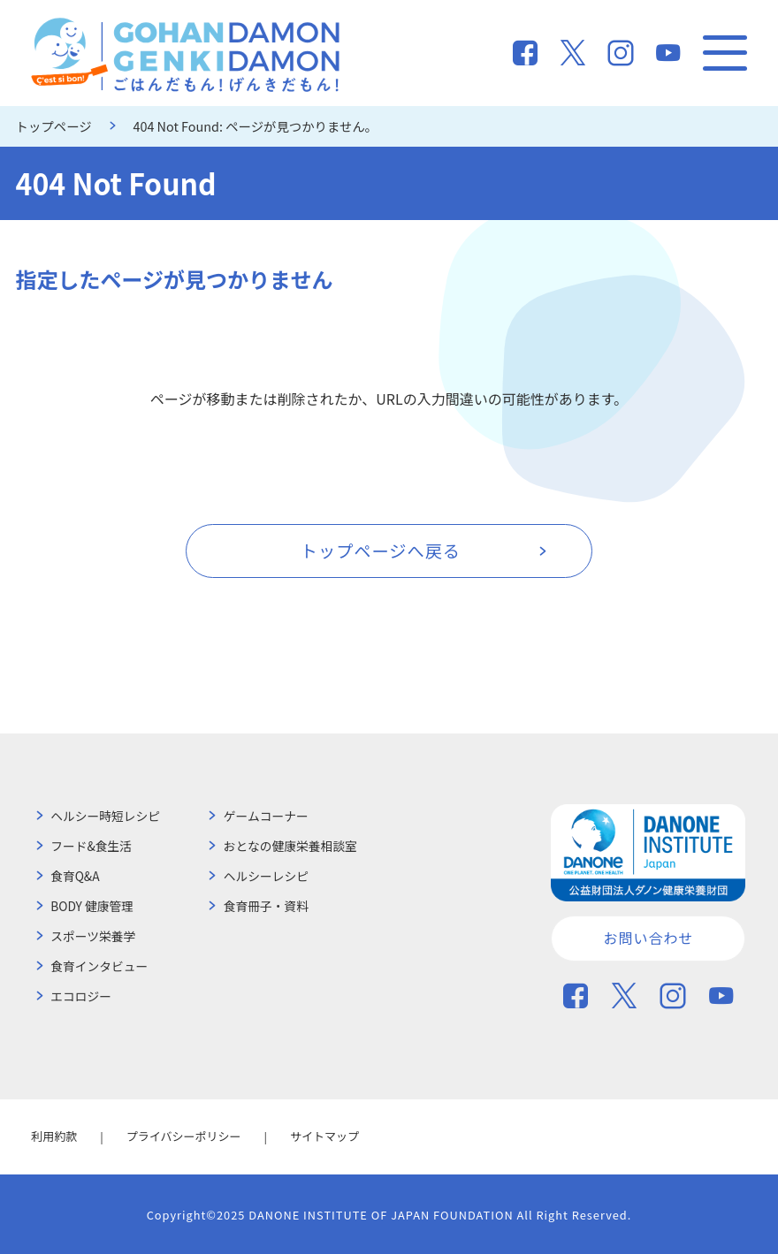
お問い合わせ (648, 937)
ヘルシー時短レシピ (105, 816)
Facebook (525, 53)
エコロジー (80, 996)
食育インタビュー (99, 966)
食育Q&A (74, 876)
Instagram (620, 53)
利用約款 (54, 1136)
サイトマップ (324, 1136)
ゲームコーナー (266, 816)
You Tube (668, 53)
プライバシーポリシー (183, 1136)
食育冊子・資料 (266, 906)
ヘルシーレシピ (266, 876)
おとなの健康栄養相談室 (290, 846)
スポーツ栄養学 (92, 936)
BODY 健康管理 (91, 906)
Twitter (573, 53)
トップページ (54, 126)
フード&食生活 (91, 846)
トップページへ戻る (381, 550)
